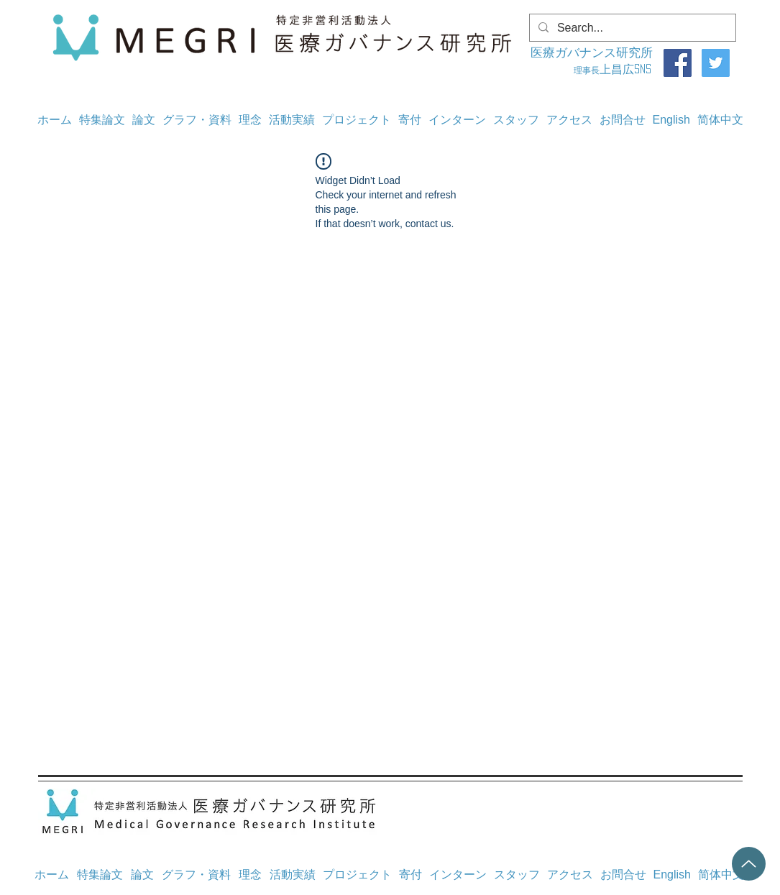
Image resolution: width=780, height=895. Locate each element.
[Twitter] (716, 63)
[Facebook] (678, 63)
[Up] (749, 864)
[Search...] (631, 28)
